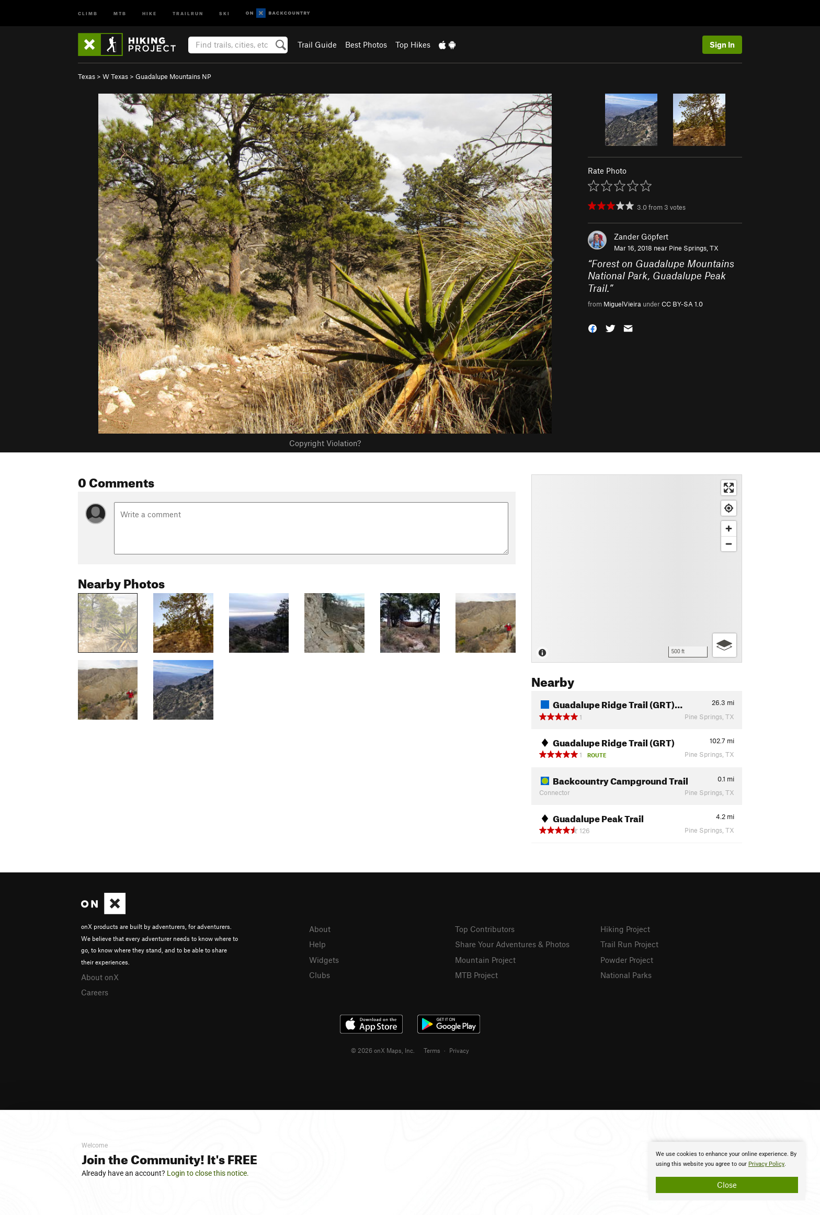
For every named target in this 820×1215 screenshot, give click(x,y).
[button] (592, 328)
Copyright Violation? (325, 443)
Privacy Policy (766, 1164)
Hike (149, 12)
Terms (432, 1050)
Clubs (319, 975)
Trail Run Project (629, 944)
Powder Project (626, 959)
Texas (86, 76)
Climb (88, 12)
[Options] (724, 645)
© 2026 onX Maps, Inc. (383, 1050)
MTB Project (476, 975)
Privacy (459, 1050)
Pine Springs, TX (694, 248)
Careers (94, 992)
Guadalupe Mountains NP (173, 76)
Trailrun (188, 12)
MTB (120, 12)
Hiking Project (625, 929)
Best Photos (366, 44)
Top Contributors (485, 929)
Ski (224, 12)
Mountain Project (485, 959)
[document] (727, 1171)
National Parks (626, 975)
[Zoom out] (728, 543)
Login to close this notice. (208, 1173)
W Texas (115, 76)
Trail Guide (317, 44)
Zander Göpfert (641, 236)
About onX (100, 977)
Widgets (324, 959)
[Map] (637, 568)
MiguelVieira (622, 304)
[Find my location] (728, 508)
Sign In (722, 44)
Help (317, 944)
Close (727, 1184)
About (320, 929)
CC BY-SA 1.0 (682, 304)
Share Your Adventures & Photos (512, 944)
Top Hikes (412, 44)
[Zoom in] (728, 528)
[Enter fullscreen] (728, 487)
